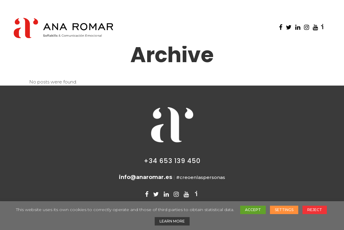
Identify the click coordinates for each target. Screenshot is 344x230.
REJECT (314, 209)
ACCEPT (253, 209)
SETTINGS (284, 209)
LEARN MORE (172, 221)
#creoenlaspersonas (200, 177)
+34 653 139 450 (172, 160)
